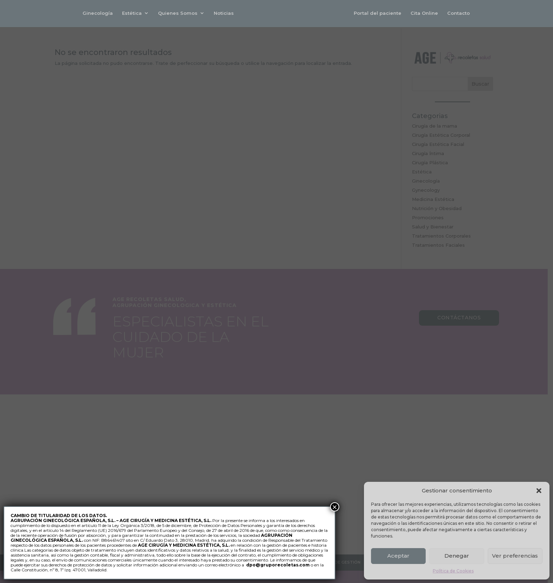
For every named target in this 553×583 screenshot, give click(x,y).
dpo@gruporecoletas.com (278, 564)
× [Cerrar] (334, 506)
